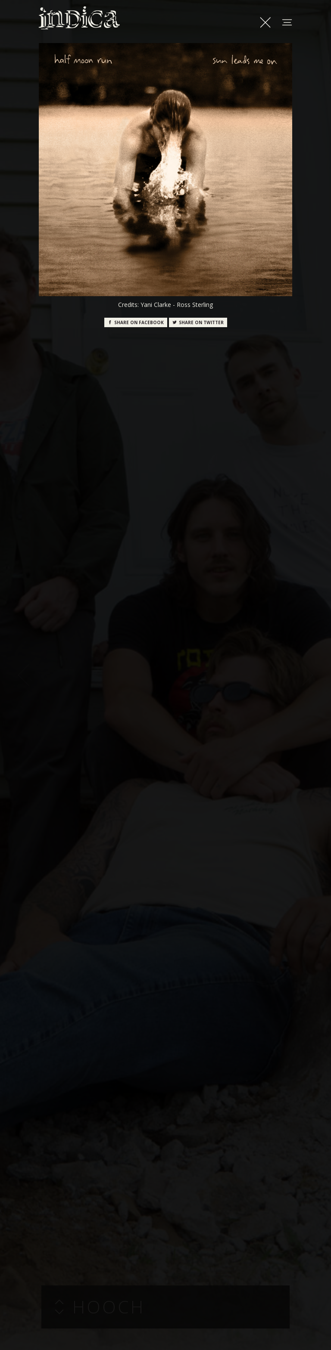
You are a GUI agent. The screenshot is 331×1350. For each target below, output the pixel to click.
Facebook (136, 322)
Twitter (198, 322)
